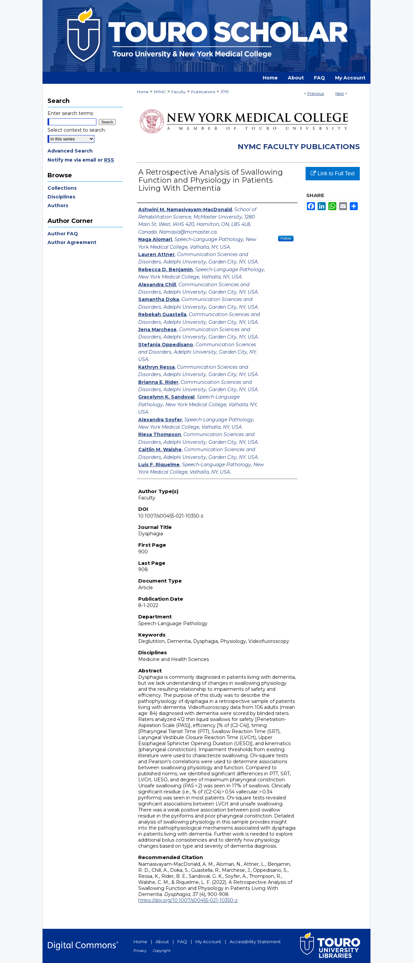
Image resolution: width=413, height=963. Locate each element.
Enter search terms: (71, 113)
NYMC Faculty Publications (299, 146)
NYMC (160, 91)
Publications (203, 91)
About (162, 941)
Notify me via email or (81, 160)
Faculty (178, 91)
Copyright (161, 950)
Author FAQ (63, 234)
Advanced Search (70, 151)
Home (143, 91)
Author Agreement (72, 242)
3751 (225, 91)
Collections (62, 188)
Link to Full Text (332, 173)
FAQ (182, 941)
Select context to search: (77, 130)
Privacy (140, 950)
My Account (208, 941)
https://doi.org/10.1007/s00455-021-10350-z (188, 900)
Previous (315, 93)
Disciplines (61, 197)
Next (339, 93)
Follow (285, 238)
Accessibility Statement (255, 941)
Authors (58, 205)
